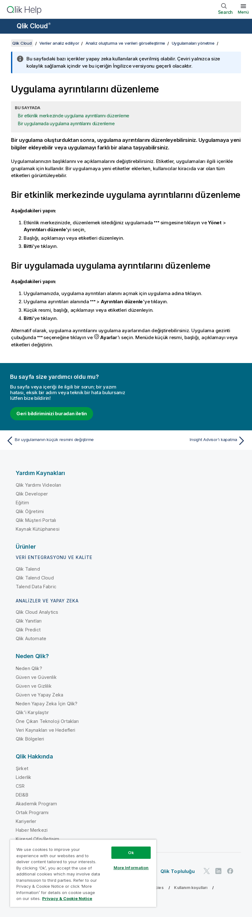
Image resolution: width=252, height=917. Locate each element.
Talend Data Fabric (36, 586)
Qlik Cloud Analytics (37, 612)
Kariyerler (26, 821)
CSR (20, 786)
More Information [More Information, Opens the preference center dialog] (131, 867)
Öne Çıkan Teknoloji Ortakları (47, 721)
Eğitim (22, 502)
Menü (243, 11)
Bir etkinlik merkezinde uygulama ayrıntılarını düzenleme (73, 115)
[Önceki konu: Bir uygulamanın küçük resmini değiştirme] (64, 441)
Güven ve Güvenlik (36, 677)
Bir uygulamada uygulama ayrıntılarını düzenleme (66, 123)
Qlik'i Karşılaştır (32, 712)
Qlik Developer (32, 493)
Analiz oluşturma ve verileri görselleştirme (125, 43)
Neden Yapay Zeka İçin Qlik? (46, 703)
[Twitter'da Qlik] (206, 871)
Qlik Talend (28, 569)
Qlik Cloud (34, 26)
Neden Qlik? (29, 668)
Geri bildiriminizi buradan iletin (51, 414)
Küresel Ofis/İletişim (37, 839)
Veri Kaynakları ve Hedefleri (45, 730)
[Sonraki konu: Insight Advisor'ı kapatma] (187, 441)
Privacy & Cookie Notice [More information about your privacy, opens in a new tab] (67, 898)
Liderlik (23, 777)
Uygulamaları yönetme (193, 43)
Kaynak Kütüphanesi (37, 529)
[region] (83, 873)
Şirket (22, 768)
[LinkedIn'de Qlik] (218, 871)
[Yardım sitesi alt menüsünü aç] (9, 27)
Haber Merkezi (32, 830)
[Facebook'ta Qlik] (230, 871)
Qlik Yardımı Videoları (38, 485)
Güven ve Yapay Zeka (39, 694)
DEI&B (22, 794)
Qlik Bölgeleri (30, 738)
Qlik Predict (28, 629)
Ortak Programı (32, 812)
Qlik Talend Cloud (35, 577)
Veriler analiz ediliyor (59, 43)
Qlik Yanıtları (29, 620)
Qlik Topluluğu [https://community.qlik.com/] (177, 871)
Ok (131, 852)
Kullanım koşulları (190, 887)
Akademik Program (36, 803)
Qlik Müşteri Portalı (36, 520)
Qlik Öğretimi (30, 511)
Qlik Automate (31, 638)
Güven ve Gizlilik (34, 686)
